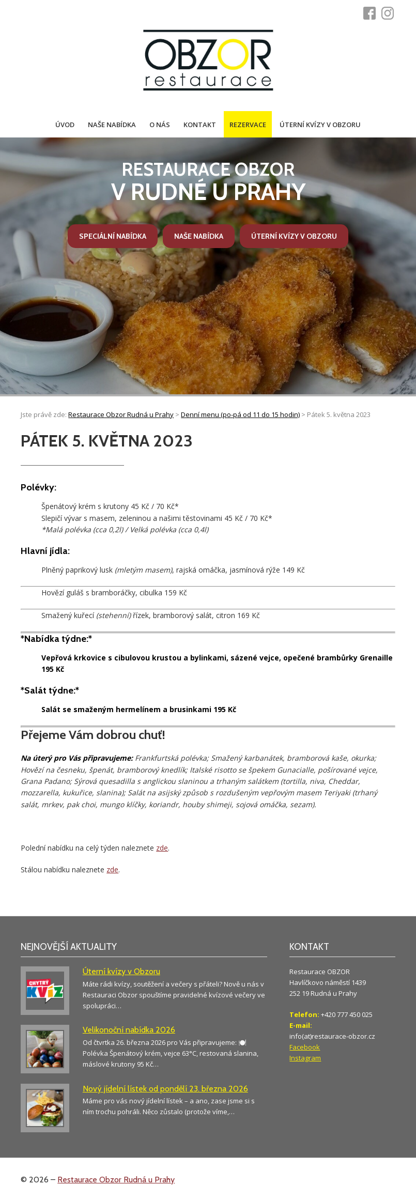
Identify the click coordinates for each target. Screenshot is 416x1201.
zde (162, 848)
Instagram (305, 1058)
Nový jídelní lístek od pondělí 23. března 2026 (165, 1089)
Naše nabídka (112, 124)
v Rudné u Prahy (208, 182)
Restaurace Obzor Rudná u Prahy (116, 1179)
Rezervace (247, 124)
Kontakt (199, 124)
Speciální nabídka (112, 236)
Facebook (304, 1047)
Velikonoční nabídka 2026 (129, 1030)
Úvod (64, 124)
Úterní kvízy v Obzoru (320, 124)
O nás (159, 124)
